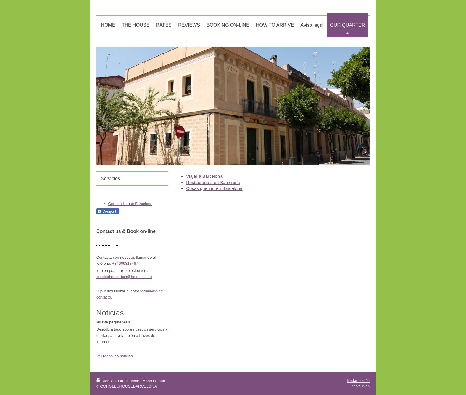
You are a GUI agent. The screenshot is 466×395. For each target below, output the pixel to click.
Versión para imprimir (118, 381)
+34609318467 (125, 263)
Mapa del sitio (154, 381)
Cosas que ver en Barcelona (214, 188)
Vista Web (361, 386)
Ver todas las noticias (114, 356)
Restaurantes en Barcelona (213, 182)
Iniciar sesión (358, 380)
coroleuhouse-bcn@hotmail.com (124, 277)
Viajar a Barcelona (204, 176)
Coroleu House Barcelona (130, 204)
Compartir (107, 212)
